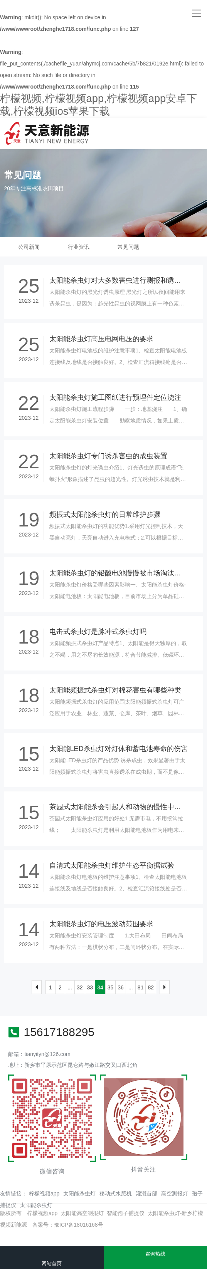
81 (141, 987)
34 (100, 987)
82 (151, 987)
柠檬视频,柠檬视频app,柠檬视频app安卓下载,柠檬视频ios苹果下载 (98, 104)
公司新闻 (29, 247)
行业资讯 (78, 247)
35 (111, 987)
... (69, 987)
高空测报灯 (174, 1193)
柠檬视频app (44, 1193)
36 (121, 987)
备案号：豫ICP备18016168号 (67, 1225)
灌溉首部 (146, 1193)
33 (90, 987)
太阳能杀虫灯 (79, 1193)
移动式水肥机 (115, 1193)
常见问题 (128, 247)
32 (80, 987)
